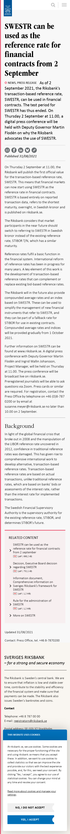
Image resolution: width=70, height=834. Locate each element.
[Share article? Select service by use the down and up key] (21, 150)
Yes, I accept (30, 819)
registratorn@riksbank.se (30, 721)
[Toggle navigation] (64, 5)
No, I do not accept (30, 807)
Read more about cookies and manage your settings (31, 793)
